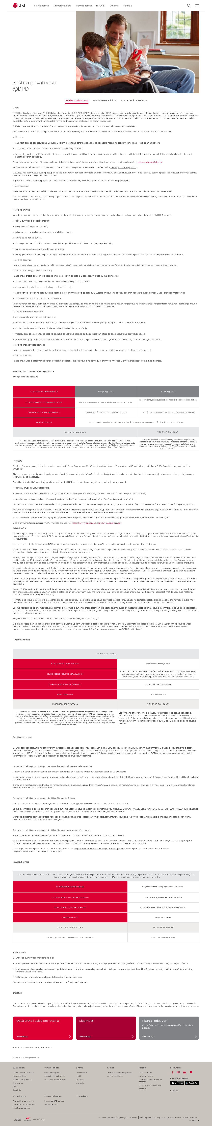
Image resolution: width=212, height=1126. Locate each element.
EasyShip (17, 1090)
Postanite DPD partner (54, 1101)
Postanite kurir (51, 1104)
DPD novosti (81, 1072)
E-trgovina (18, 1083)
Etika (185, 1117)
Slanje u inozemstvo (22, 1079)
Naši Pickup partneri (22, 1108)
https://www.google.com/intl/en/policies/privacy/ (109, 817)
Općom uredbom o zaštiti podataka (77, 570)
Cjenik (16, 1086)
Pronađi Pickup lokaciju (54, 1076)
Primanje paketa (51, 1068)
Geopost (194, 1117)
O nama (79, 1068)
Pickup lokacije (19, 1096)
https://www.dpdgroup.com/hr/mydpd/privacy (97, 523)
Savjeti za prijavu (115, 1076)
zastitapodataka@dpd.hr (149, 162)
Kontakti (142, 1089)
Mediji (78, 1076)
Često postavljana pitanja (150, 1085)
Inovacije (80, 1083)
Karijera (110, 1068)
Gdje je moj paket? (52, 1072)
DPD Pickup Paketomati (55, 1079)
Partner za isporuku (53, 1096)
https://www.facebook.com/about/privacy (116, 785)
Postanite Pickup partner (24, 1104)
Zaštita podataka (147, 1117)
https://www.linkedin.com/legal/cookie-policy (37, 851)
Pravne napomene (107, 1117)
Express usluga (19, 1076)
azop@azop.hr (122, 180)
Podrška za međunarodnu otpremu (150, 1080)
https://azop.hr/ (106, 180)
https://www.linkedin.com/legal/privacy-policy (98, 848)
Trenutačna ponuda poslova (119, 1072)
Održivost (80, 1079)
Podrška (142, 1068)
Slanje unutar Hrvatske (23, 1072)
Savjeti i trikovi (145, 1072)
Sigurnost (161, 1117)
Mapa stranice (174, 1117)
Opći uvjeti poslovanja (127, 1117)
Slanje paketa (19, 1068)
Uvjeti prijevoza (146, 1076)
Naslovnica (18, 1058)
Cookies (174, 1090)
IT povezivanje (82, 1096)
